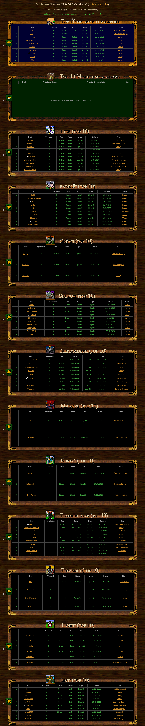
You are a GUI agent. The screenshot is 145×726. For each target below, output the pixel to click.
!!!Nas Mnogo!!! (121, 374)
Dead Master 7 (31, 360)
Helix (32, 334)
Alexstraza (30, 150)
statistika (103, 4)
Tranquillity (31, 328)
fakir (30, 582)
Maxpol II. (31, 321)
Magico (31, 371)
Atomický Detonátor (32, 40)
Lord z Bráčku (33, 225)
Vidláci (124, 218)
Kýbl (32, 60)
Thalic (32, 30)
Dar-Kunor (30, 163)
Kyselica (30, 143)
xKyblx (28, 692)
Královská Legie (121, 544)
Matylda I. (30, 657)
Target (30, 382)
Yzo (29, 641)
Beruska (30, 705)
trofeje (92, 4)
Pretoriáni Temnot (121, 30)
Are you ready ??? (31, 367)
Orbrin (35, 215)
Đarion (33, 211)
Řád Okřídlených (120, 421)
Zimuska (33, 218)
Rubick (30, 153)
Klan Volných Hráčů (118, 166)
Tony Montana (31, 541)
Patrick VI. (30, 484)
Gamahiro (30, 166)
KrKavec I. (31, 318)
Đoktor (32, 57)
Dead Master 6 (30, 598)
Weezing (30, 389)
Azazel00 (31, 385)
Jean (33, 544)
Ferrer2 (32, 47)
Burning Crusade (118, 163)
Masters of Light (118, 156)
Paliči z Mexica (121, 437)
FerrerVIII (31, 534)
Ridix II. (30, 606)
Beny (32, 34)
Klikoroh (31, 156)
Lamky (120, 37)
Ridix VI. (25, 265)
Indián (32, 37)
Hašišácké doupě (120, 34)
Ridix (31, 374)
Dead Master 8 (31, 311)
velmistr (32, 554)
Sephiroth (32, 378)
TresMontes (31, 437)
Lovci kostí (125, 211)
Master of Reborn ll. (31, 528)
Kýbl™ (33, 315)
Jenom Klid (28, 699)
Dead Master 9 (32, 43)
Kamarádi (119, 712)
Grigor (25, 254)
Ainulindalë (124, 582)
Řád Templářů (118, 265)
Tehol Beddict (31, 551)
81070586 (28, 702)
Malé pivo (32, 50)
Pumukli (30, 590)
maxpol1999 (28, 712)
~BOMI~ (35, 221)
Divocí (124, 215)
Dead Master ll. (30, 170)
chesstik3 (30, 147)
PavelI (29, 651)
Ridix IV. (25, 276)
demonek (31, 531)
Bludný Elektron (30, 160)
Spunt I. (34, 53)
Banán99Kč (31, 331)
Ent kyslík (31, 662)
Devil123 (32, 524)
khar (31, 363)
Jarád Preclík (31, 325)
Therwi (28, 715)
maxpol (33, 537)
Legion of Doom (120, 484)
